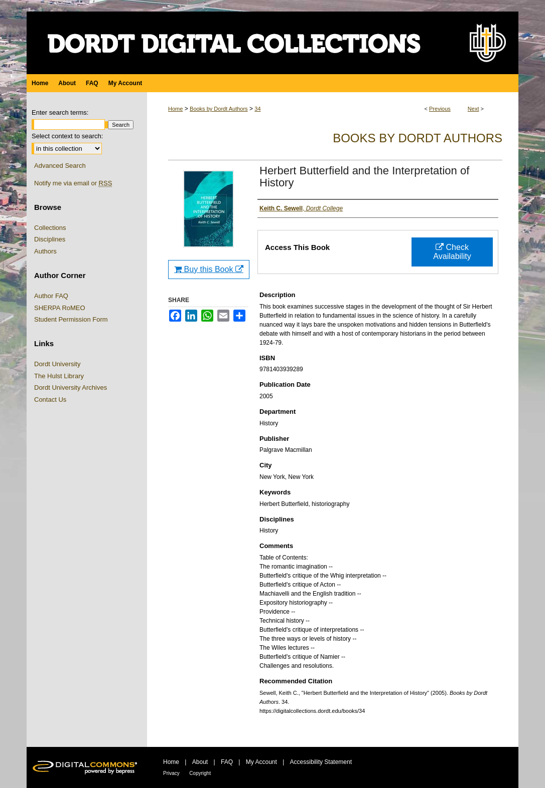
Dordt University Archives (70, 387)
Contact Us (50, 399)
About (200, 761)
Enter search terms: (60, 112)
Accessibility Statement (321, 761)
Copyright (200, 773)
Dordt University (57, 364)
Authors (45, 251)
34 (257, 109)
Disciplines (49, 239)
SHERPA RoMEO (59, 308)
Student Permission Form (71, 319)
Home (175, 109)
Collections (50, 227)
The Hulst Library (59, 376)
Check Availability (452, 251)
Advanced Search (60, 165)
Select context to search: (67, 136)
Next (473, 109)
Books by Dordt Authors (219, 109)
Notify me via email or (73, 183)
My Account (261, 761)
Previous (440, 109)
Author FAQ (51, 296)
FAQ (227, 761)
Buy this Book (208, 269)
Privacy (171, 773)
